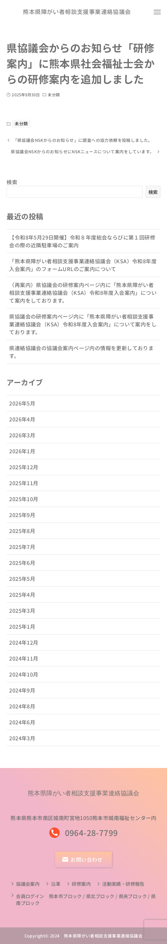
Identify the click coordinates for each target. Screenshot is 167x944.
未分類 (53, 94)
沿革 (55, 883)
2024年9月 (22, 696)
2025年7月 (22, 553)
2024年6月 (22, 728)
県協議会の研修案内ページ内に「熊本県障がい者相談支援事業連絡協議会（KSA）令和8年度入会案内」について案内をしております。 (83, 330)
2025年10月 (23, 505)
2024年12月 (23, 648)
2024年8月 (22, 712)
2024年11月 (23, 664)
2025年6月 (22, 569)
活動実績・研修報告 (123, 883)
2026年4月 (22, 425)
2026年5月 (22, 409)
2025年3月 (22, 617)
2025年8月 (22, 537)
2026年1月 (22, 457)
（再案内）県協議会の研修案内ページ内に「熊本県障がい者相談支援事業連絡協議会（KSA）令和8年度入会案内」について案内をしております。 (83, 298)
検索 (12, 188)
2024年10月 (23, 680)
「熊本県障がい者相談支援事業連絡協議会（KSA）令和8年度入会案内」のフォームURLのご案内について (83, 271)
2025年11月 (23, 489)
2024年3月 (22, 744)
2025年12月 (23, 473)
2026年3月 (22, 441)
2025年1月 (22, 632)
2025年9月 (22, 521)
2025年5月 (22, 585)
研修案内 (81, 883)
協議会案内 (27, 883)
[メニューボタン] (157, 12)
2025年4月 (22, 601)
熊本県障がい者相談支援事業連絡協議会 (77, 12)
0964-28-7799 (91, 832)
